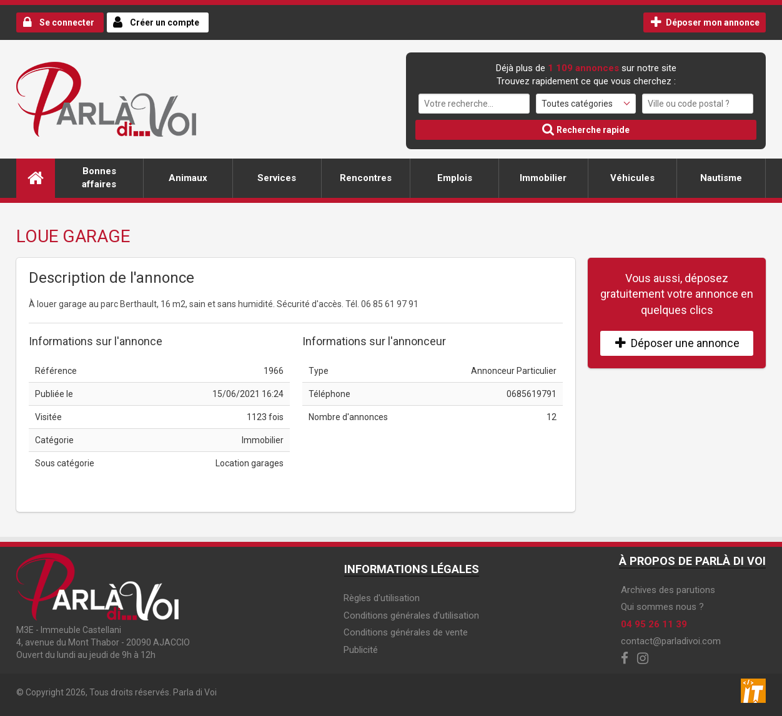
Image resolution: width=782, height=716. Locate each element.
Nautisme (721, 178)
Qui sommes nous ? (662, 606)
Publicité (361, 649)
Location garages (249, 463)
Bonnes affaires (99, 177)
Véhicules (632, 178)
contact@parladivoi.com (671, 641)
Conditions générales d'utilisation (411, 615)
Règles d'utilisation (382, 598)
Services (276, 178)
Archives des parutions (668, 590)
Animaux (188, 178)
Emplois (454, 178)
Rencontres (366, 178)
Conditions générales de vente (406, 632)
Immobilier (543, 178)
